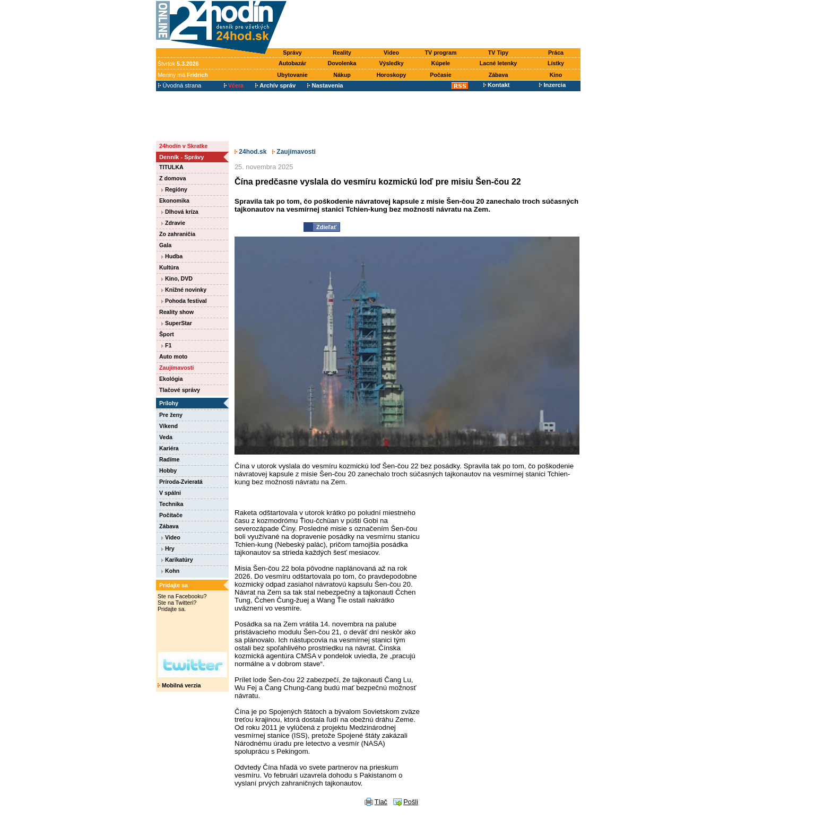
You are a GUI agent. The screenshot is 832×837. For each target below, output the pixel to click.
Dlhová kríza (179, 211)
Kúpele (440, 63)
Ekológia (171, 379)
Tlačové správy (179, 390)
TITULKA (171, 167)
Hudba (172, 256)
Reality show (176, 312)
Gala (165, 245)
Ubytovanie (292, 75)
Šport (166, 334)
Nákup (342, 75)
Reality (342, 52)
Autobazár (292, 63)
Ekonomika (174, 200)
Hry (168, 548)
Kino (556, 75)
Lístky (556, 63)
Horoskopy (391, 75)
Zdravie (173, 223)
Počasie (440, 75)
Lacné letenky (498, 63)
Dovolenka (342, 63)
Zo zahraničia (177, 234)
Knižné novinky (183, 289)
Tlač (381, 802)
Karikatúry (177, 559)
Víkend (168, 426)
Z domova (172, 178)
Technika (171, 504)
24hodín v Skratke (183, 146)
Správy (292, 52)
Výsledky (391, 63)
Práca (556, 52)
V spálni (170, 493)
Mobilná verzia (179, 685)
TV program (441, 52)
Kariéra (169, 448)
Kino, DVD (177, 278)
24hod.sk (250, 151)
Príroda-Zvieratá (181, 481)
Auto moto (173, 356)
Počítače (171, 515)
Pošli (410, 802)
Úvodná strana (179, 85)
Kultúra (169, 267)
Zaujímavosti (176, 367)
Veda (165, 437)
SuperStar (176, 323)
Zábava (498, 75)
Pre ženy (171, 415)
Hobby (168, 470)
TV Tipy (498, 52)
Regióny (174, 189)
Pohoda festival (184, 301)
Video (391, 52)
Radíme (169, 459)
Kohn (170, 571)
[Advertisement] (436, 25)
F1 (166, 345)
